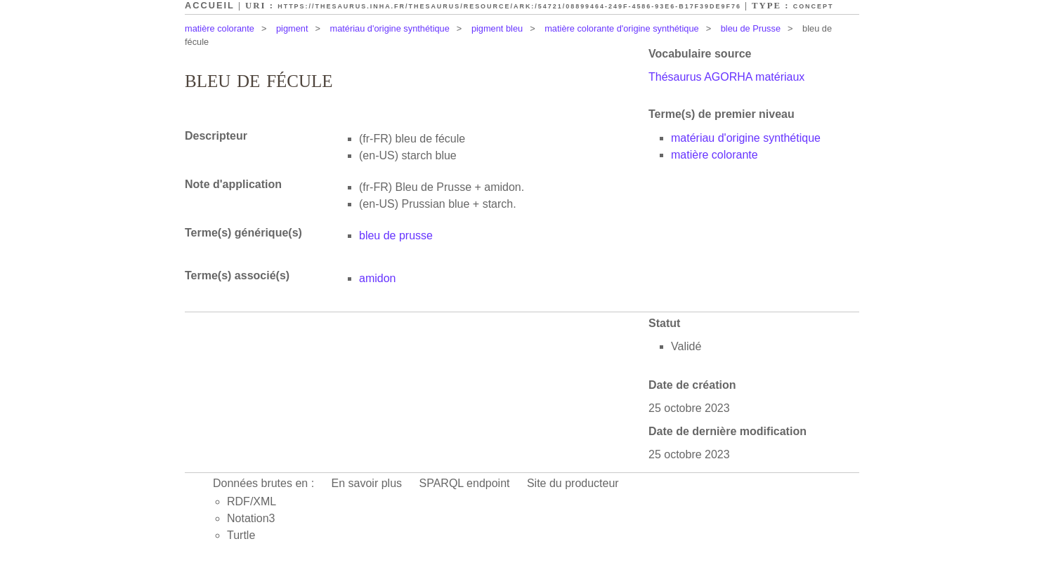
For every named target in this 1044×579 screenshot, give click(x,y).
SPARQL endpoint (464, 483)
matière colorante (219, 28)
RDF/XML (251, 501)
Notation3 (251, 518)
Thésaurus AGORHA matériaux (726, 77)
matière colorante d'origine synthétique (621, 28)
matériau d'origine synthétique (390, 28)
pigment (292, 28)
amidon (377, 278)
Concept (813, 6)
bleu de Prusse (751, 28)
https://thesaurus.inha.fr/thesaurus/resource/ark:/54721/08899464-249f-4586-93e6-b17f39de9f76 (509, 6)
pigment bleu (497, 28)
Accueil (210, 5)
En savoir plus (367, 483)
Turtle (241, 535)
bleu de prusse (396, 235)
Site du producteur (573, 483)
